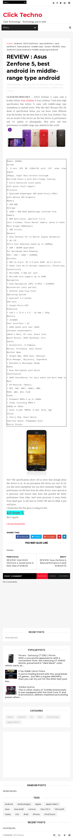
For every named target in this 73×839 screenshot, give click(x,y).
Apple (10, 717)
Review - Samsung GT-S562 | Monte (36, 655)
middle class (37, 46)
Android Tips (53, 717)
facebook (64, 576)
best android (24, 46)
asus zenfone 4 (46, 43)
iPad (26, 814)
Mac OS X (45, 809)
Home (10, 43)
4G (31, 717)
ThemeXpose (18, 835)
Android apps (24, 804)
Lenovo (32, 809)
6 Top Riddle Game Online (31, 671)
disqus (52, 576)
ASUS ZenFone (30, 43)
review (47, 46)
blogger (42, 576)
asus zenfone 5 (29, 87)
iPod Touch (50, 814)
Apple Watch (13, 722)
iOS (17, 814)
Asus (40, 717)
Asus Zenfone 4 (28, 100)
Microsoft (59, 809)
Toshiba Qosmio (26, 687)
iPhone (36, 814)
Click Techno (22, 14)
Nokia (8, 814)
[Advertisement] (36, 754)
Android (18, 43)
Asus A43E (19, 809)
